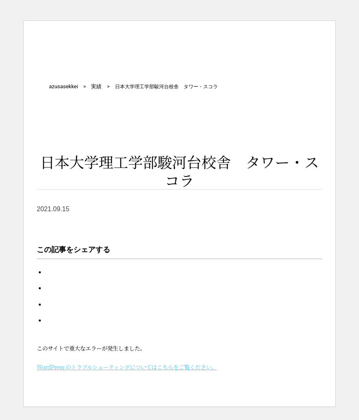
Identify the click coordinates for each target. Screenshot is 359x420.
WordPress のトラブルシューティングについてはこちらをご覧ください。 (127, 367)
